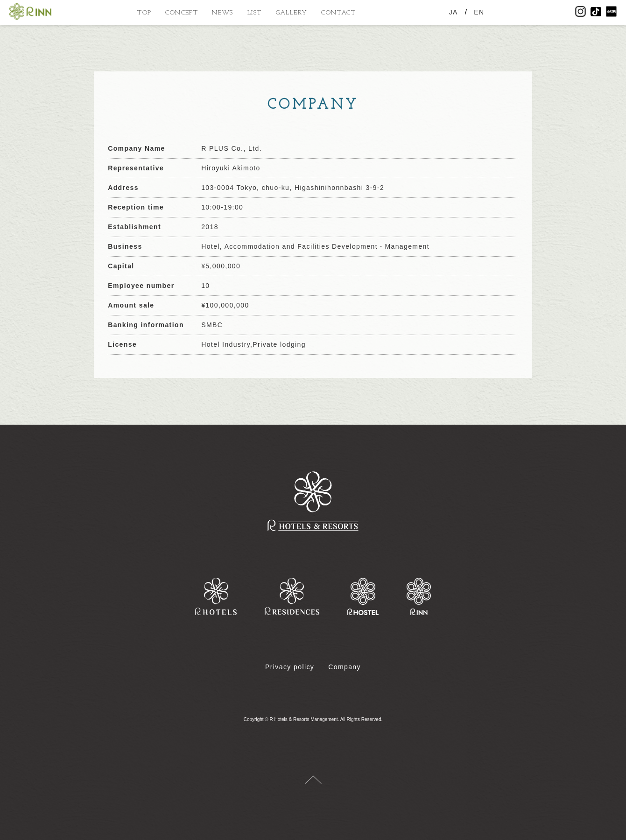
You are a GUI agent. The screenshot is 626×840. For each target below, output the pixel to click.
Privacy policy (289, 667)
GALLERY (292, 12)
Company (344, 667)
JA (453, 12)
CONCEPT (181, 12)
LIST (254, 12)
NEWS (222, 12)
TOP (144, 12)
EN (479, 12)
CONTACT (338, 12)
